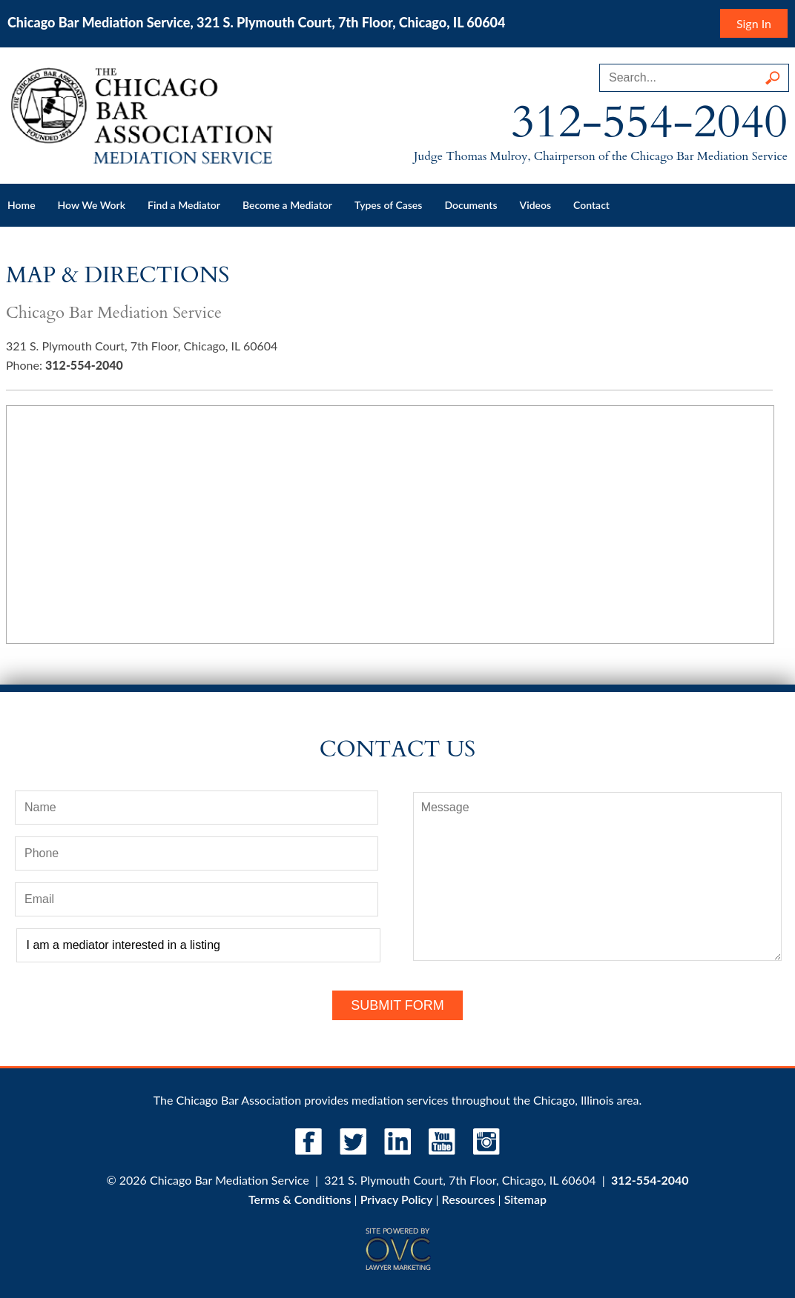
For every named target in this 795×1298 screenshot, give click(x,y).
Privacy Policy (396, 1199)
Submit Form (397, 1005)
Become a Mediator (287, 205)
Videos (536, 205)
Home (21, 205)
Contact (591, 205)
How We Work (91, 205)
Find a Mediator (184, 205)
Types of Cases (388, 205)
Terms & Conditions (299, 1199)
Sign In (753, 23)
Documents (470, 205)
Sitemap (525, 1199)
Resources (468, 1199)
